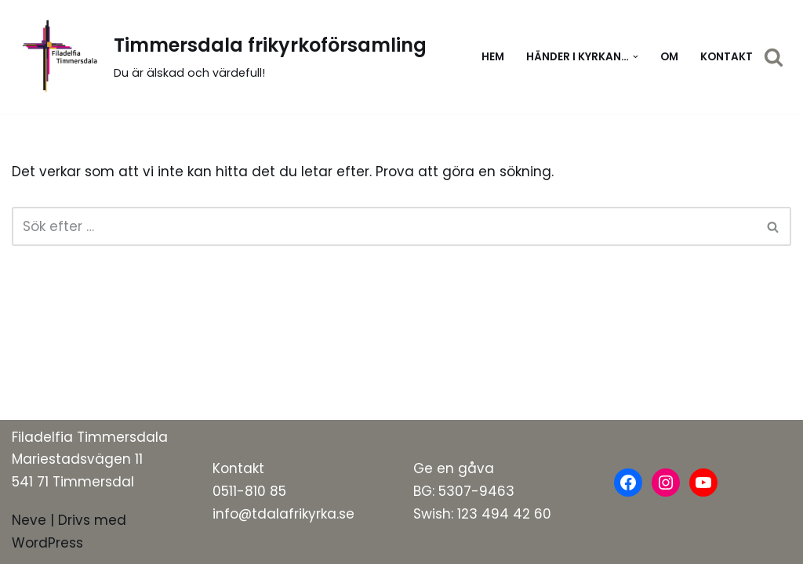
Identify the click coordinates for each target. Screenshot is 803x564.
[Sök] (773, 57)
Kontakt (726, 56)
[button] (635, 57)
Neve (29, 520)
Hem (492, 56)
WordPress (47, 542)
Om (669, 56)
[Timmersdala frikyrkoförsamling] (219, 56)
